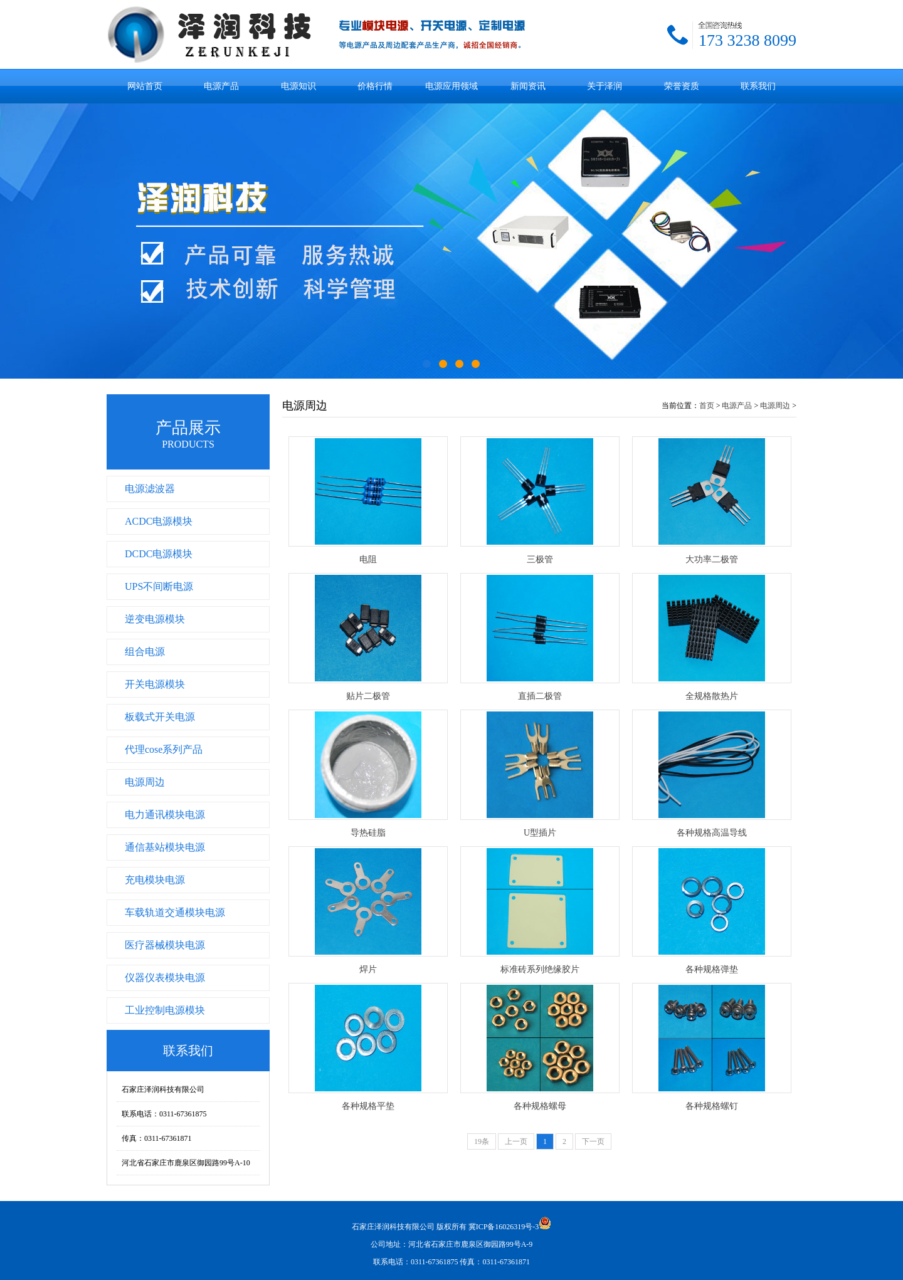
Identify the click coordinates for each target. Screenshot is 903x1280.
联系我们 (758, 86)
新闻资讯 (528, 86)
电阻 (368, 559)
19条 (481, 1141)
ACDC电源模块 (159, 521)
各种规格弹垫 (711, 969)
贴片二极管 (368, 696)
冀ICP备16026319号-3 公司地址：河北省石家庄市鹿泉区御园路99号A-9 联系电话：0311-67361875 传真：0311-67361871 (461, 1244)
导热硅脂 (368, 832)
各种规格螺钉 (711, 1106)
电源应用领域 (451, 86)
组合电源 (145, 651)
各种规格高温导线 (712, 832)
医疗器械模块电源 (165, 945)
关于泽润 (604, 86)
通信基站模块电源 (165, 847)
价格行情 (375, 86)
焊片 (368, 969)
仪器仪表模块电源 (165, 977)
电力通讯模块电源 (165, 814)
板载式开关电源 (160, 716)
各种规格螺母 (540, 1106)
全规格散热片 (711, 696)
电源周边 (145, 782)
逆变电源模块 (155, 619)
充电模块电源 (155, 879)
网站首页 (144, 86)
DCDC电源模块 (159, 553)
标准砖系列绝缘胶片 (539, 969)
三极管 (540, 559)
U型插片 (540, 832)
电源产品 (221, 86)
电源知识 (298, 86)
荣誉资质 (681, 86)
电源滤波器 (150, 488)
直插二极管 (540, 696)
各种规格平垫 (368, 1106)
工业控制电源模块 (165, 1010)
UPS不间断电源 (159, 586)
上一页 (516, 1141)
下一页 (593, 1141)
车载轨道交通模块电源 (175, 912)
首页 (706, 405)
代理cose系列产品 (164, 749)
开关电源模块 (155, 684)
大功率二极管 (711, 559)
